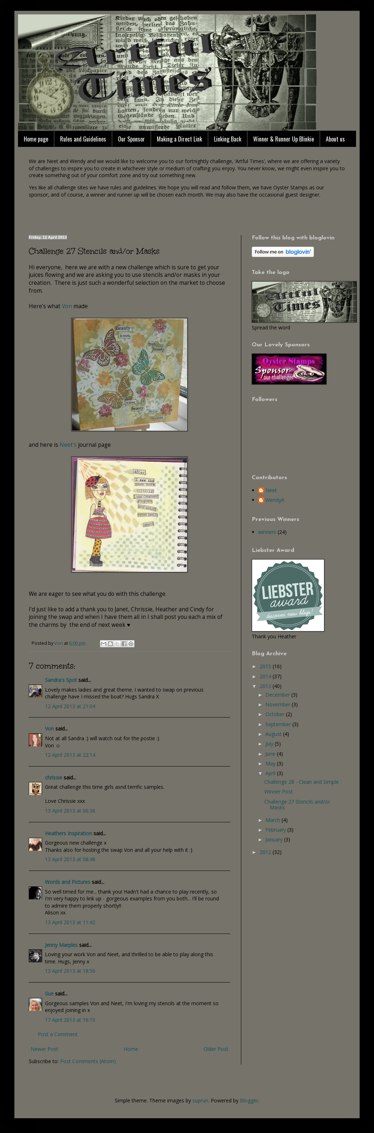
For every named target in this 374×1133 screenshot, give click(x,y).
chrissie (53, 777)
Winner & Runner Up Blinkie (283, 139)
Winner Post (278, 791)
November (278, 704)
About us (335, 139)
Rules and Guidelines (83, 139)
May (271, 763)
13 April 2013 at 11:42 (70, 922)
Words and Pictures (67, 881)
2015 (266, 666)
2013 (266, 686)
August (274, 733)
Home (131, 1049)
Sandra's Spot (61, 679)
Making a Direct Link (179, 139)
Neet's (69, 445)
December (278, 694)
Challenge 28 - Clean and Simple (301, 781)
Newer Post (44, 1049)
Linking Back (227, 139)
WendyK (274, 500)
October (275, 714)
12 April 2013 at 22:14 (70, 754)
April (271, 773)
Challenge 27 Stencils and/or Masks (297, 804)
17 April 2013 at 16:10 (70, 1019)
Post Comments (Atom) (88, 1061)
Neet (271, 490)
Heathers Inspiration (68, 833)
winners (267, 532)
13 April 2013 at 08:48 (70, 859)
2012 (266, 852)
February (276, 829)
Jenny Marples (61, 944)
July (270, 743)
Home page (36, 139)
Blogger (249, 1100)
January (274, 839)
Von (67, 306)
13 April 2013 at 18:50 (70, 970)
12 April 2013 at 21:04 (70, 706)
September (278, 724)
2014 (266, 676)
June (271, 753)
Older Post (216, 1049)
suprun (200, 1100)
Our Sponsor (131, 139)
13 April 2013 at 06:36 (70, 810)
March (273, 820)
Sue (49, 993)
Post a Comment (58, 1034)
